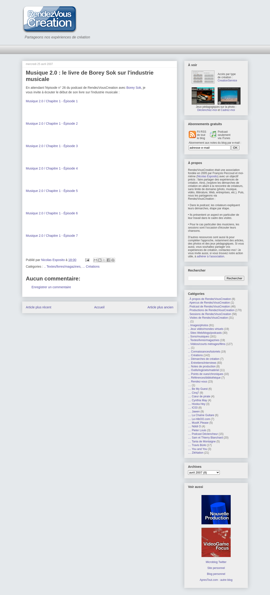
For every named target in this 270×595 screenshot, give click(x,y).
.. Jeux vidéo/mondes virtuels (205, 329)
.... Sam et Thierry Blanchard (205, 437)
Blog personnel (216, 574)
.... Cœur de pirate (199, 396)
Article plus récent (38, 307)
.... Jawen (194, 411)
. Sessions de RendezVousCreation (209, 314)
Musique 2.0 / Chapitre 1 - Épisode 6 (52, 213)
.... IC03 (193, 407)
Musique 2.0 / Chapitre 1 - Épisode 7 (52, 235)
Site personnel (216, 568)
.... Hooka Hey (196, 404)
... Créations (90, 266)
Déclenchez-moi (207, 110)
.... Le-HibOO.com (199, 419)
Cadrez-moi (228, 110)
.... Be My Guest (198, 388)
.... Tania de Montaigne (202, 441)
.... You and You (197, 449)
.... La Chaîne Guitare (201, 415)
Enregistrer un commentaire (51, 287)
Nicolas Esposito (207, 176)
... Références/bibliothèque (204, 377)
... (189, 347)
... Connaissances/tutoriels (204, 351)
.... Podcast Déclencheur (203, 434)
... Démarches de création (203, 359)
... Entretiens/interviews (202, 362)
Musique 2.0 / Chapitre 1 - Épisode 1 (52, 101)
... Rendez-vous (197, 381)
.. (189, 321)
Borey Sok (133, 87)
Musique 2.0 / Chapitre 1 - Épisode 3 (52, 146)
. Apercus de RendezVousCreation (209, 302)
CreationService (227, 80)
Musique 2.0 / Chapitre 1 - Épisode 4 (52, 168)
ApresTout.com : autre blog (216, 580)
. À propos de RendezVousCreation (209, 299)
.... (189, 385)
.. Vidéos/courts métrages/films (206, 344)
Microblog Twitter (216, 562)
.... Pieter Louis (197, 430)
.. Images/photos (198, 325)
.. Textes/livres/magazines (62, 266)
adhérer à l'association (210, 256)
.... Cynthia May (197, 400)
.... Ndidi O (194, 426)
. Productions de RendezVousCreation (211, 310)
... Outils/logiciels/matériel (203, 370)
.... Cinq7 (193, 392)
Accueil (99, 307)
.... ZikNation (195, 452)
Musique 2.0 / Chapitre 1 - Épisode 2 (52, 123)
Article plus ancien (160, 307)
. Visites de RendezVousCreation (208, 317)
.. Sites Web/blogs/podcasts (205, 332)
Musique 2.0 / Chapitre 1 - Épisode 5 (52, 191)
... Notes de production (202, 366)
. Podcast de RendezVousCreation (209, 306)
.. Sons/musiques (198, 336)
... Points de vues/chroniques (205, 374)
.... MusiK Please (198, 422)
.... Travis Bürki (197, 445)
